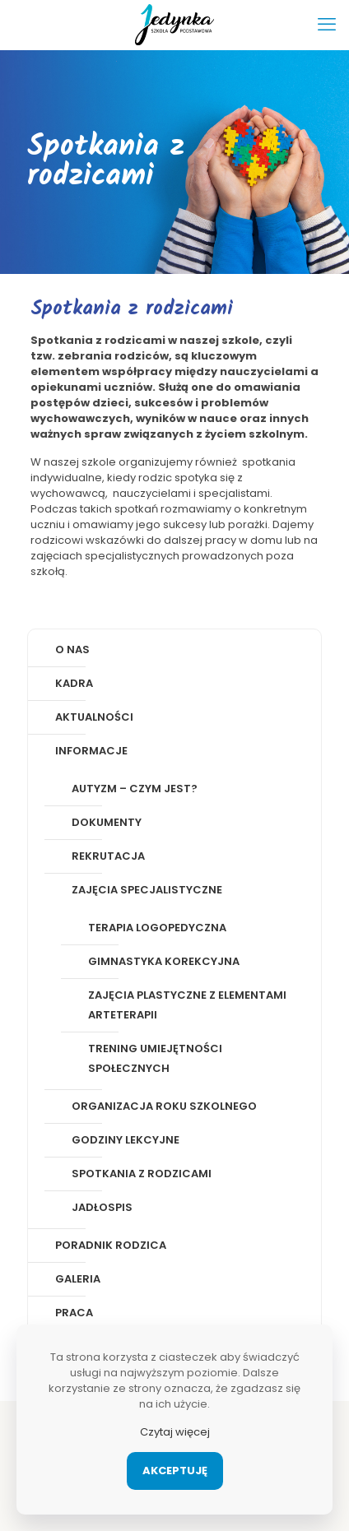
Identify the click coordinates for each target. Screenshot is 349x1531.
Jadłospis (102, 1207)
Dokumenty (107, 822)
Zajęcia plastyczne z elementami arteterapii (187, 1005)
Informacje (91, 751)
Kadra (74, 683)
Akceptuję (174, 1470)
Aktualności (94, 717)
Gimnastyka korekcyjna (164, 961)
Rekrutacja (108, 856)
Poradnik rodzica (110, 1245)
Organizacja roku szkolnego (164, 1106)
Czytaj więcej (175, 1432)
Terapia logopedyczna (157, 927)
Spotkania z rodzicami (142, 1173)
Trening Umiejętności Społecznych (155, 1058)
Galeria (77, 1279)
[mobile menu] (327, 25)
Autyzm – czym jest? (135, 788)
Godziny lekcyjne (125, 1140)
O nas (72, 649)
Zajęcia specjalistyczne (147, 890)
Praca (74, 1312)
